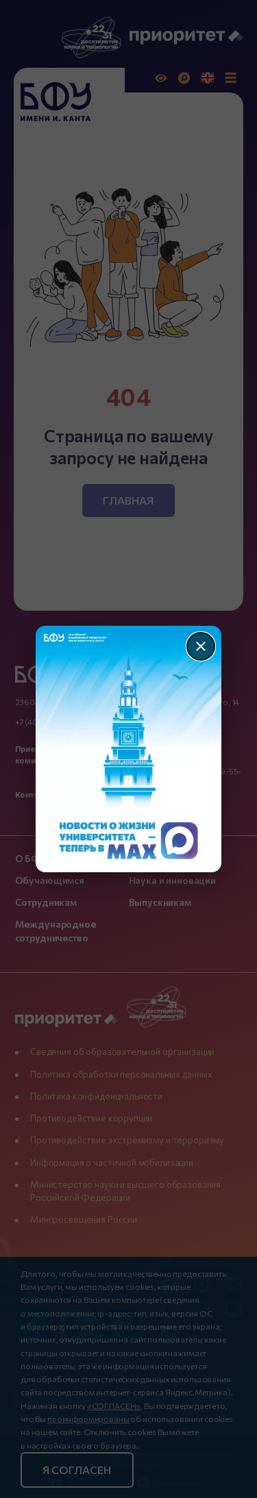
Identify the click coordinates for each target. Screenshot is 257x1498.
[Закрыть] (201, 646)
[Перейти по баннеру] (128, 749)
